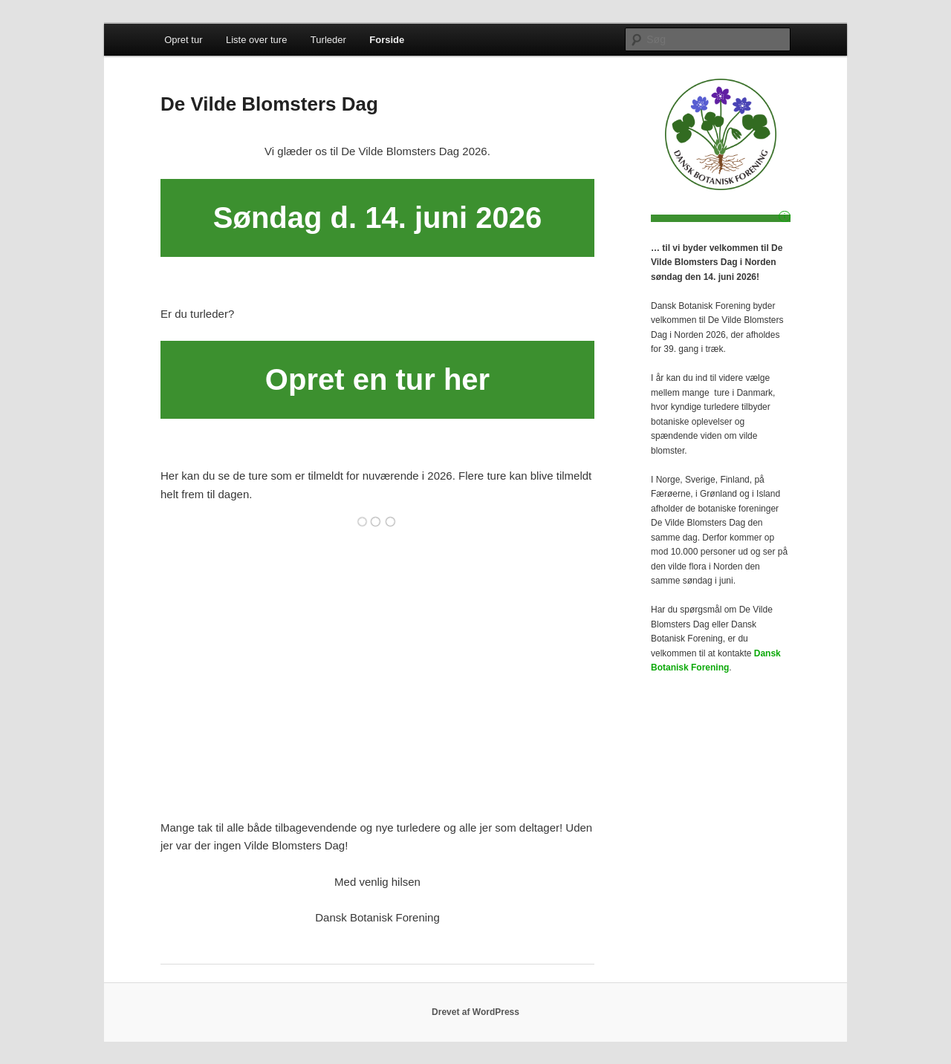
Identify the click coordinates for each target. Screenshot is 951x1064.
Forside (386, 39)
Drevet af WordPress (475, 1012)
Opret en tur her (377, 379)
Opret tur (183, 39)
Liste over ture (256, 39)
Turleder (328, 39)
